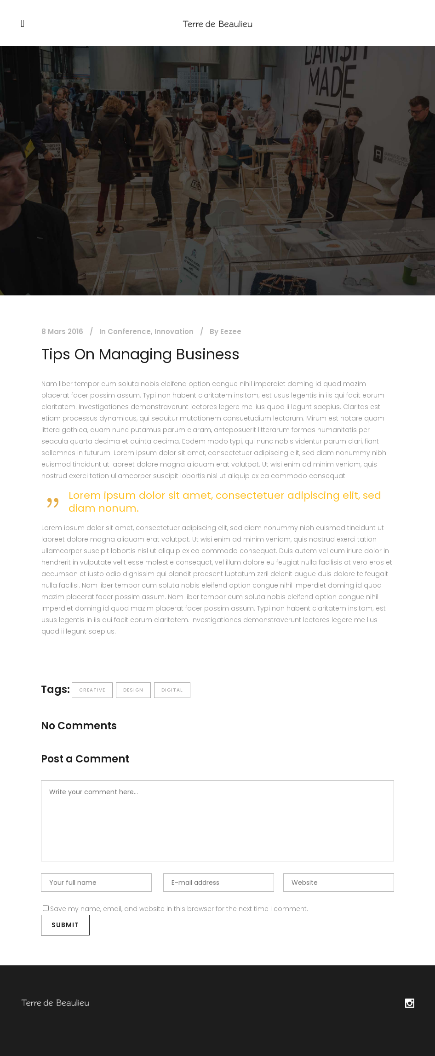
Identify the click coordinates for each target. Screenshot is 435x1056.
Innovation (174, 331)
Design (133, 690)
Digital (172, 690)
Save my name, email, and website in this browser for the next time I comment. (179, 908)
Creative (92, 690)
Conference (129, 331)
